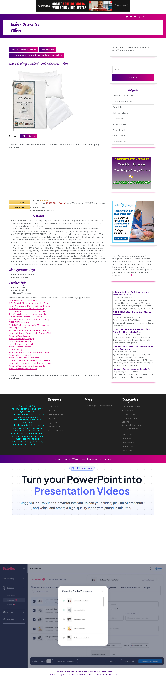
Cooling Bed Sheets (122, 96)
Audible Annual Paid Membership (24, 300)
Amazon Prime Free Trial (20, 341)
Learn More (129, 275)
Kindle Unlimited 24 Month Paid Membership (29, 306)
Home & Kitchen (129, 418)
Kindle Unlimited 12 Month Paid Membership (29, 319)
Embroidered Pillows (123, 101)
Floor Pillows (118, 107)
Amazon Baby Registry (19, 336)
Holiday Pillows (120, 113)
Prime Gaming (15, 349)
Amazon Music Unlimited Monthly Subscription (30, 363)
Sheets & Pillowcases (131, 425)
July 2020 (52, 418)
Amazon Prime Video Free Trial (23, 369)
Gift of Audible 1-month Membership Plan (28, 317)
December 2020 (55, 414)
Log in (87, 409)
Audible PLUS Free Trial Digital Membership (29, 325)
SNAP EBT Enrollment (19, 322)
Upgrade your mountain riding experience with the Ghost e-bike (83, 672)
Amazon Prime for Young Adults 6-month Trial (30, 333)
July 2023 (52, 410)
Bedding (125, 422)
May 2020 (52, 422)
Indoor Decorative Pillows (23, 50)
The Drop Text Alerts (18, 328)
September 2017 (55, 430)
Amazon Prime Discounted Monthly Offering (29, 352)
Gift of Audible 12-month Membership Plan (28, 303)
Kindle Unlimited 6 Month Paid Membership (29, 330)
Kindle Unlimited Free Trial (21, 344)
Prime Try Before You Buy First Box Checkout (29, 360)
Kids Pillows (118, 119)
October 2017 (54, 426)
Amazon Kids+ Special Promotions (24, 358)
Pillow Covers (47, 50)
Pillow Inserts (119, 130)
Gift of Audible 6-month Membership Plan (28, 314)
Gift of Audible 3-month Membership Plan (28, 311)
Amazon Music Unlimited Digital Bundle (27, 366)
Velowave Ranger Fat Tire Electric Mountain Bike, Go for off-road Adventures (83, 674)
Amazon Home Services (20, 347)
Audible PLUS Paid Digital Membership (26, 308)
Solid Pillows (118, 136)
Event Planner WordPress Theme (74, 459)
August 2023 (53, 406)
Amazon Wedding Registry (21, 338)
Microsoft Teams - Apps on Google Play (132, 369)
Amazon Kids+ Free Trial (20, 355)
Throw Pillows (119, 141)
